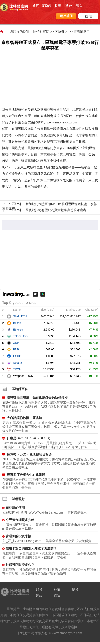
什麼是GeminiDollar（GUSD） (29, 438)
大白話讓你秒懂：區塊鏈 (24, 418)
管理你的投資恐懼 (18, 536)
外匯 (57, 589)
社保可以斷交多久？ (20, 564)
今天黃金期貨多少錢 (20, 520)
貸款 (39, 595)
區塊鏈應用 (82, 31)
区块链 (59, 31)
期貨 (39, 589)
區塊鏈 (46, 6)
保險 (57, 595)
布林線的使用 (15, 507)
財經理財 (18, 499)
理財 (79, 6)
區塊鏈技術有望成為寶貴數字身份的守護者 (55, 210)
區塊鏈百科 (20, 389)
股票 (57, 6)
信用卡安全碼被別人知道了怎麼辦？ (31, 548)
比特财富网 (41, 31)
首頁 (35, 6)
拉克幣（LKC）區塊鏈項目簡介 (29, 454)
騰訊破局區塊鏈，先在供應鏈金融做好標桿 (37, 397)
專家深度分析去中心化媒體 (26, 474)
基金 (68, 6)
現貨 (75, 589)
